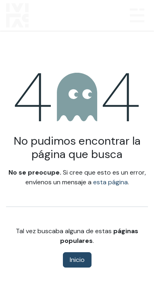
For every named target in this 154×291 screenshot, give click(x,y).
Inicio (77, 259)
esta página (110, 182)
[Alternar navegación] (137, 15)
